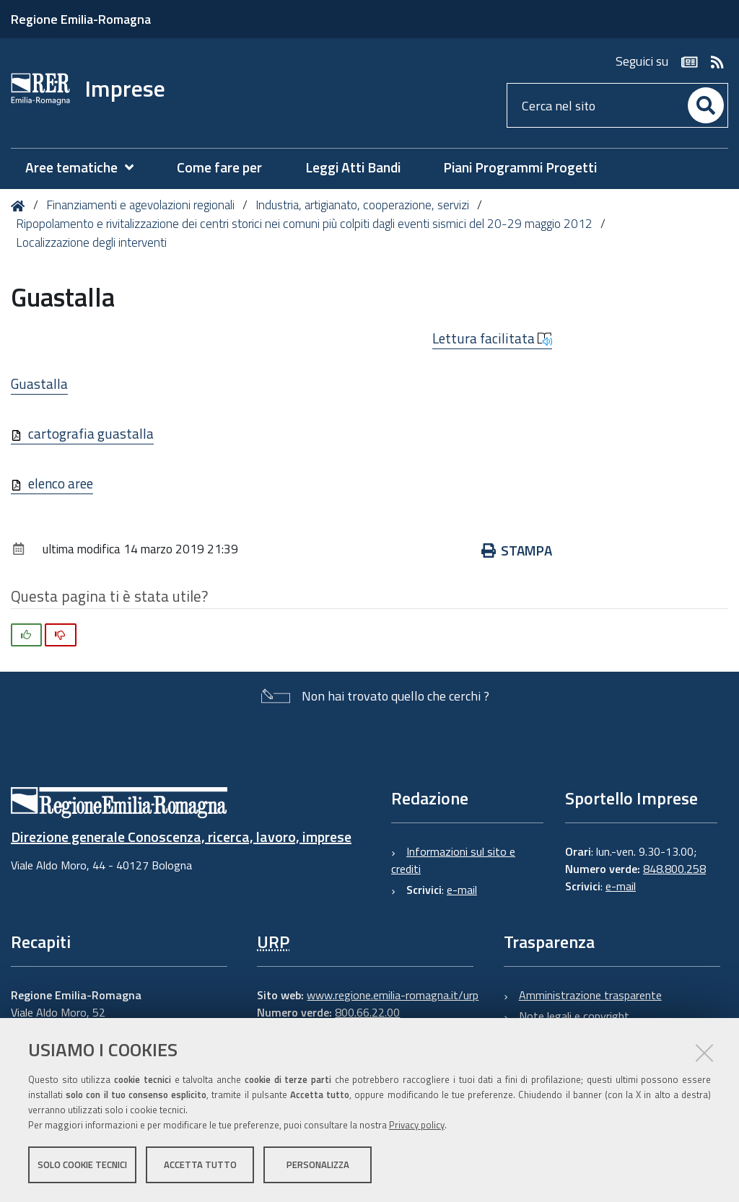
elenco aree (60, 483)
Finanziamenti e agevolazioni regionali (140, 205)
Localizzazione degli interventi (91, 242)
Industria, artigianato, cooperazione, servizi (362, 205)
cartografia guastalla (91, 433)
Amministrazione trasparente (590, 995)
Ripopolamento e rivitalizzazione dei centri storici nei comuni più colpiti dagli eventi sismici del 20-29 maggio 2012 (304, 223)
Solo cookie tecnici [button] (82, 1164)
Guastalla (39, 383)
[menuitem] (86, 167)
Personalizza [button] (318, 1164)
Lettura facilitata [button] (492, 338)
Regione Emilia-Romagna (81, 19)
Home (20, 206)
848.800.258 (674, 868)
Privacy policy (417, 1125)
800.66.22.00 (367, 1012)
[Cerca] (706, 105)
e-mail (462, 889)
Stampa (517, 550)
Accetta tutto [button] (200, 1164)
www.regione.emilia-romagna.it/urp (392, 995)
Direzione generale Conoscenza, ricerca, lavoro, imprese (181, 836)
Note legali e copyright (574, 1016)
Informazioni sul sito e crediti (453, 860)
